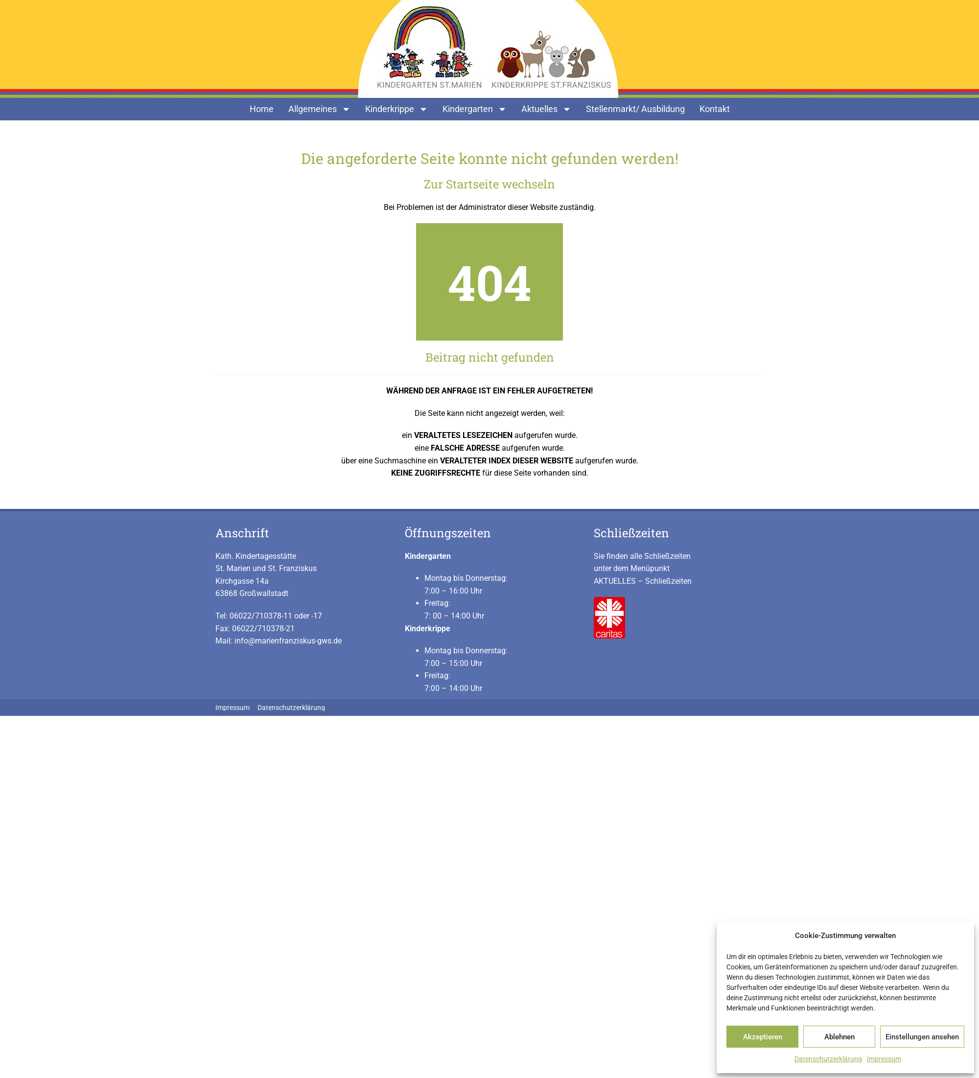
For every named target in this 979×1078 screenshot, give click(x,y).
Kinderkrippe (396, 109)
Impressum (884, 1059)
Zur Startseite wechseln (489, 184)
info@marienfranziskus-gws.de (288, 640)
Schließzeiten (631, 533)
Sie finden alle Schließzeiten (642, 556)
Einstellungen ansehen (922, 1036)
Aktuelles (546, 109)
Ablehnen (839, 1036)
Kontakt (714, 109)
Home (262, 109)
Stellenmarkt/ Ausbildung (635, 109)
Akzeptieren (762, 1036)
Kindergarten (475, 109)
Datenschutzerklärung (828, 1059)
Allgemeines (319, 109)
